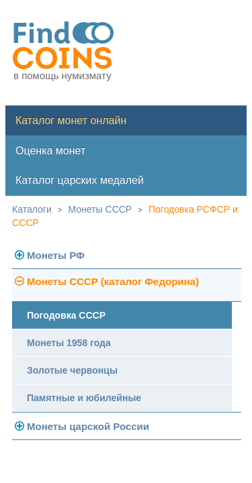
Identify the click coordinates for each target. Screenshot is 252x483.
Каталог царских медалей (79, 180)
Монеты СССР (100, 209)
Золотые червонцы (72, 370)
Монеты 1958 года (69, 342)
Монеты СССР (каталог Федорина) (113, 281)
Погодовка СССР (66, 315)
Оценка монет (50, 150)
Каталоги (32, 209)
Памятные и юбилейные (84, 397)
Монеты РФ (56, 255)
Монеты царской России (88, 426)
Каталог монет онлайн (70, 120)
